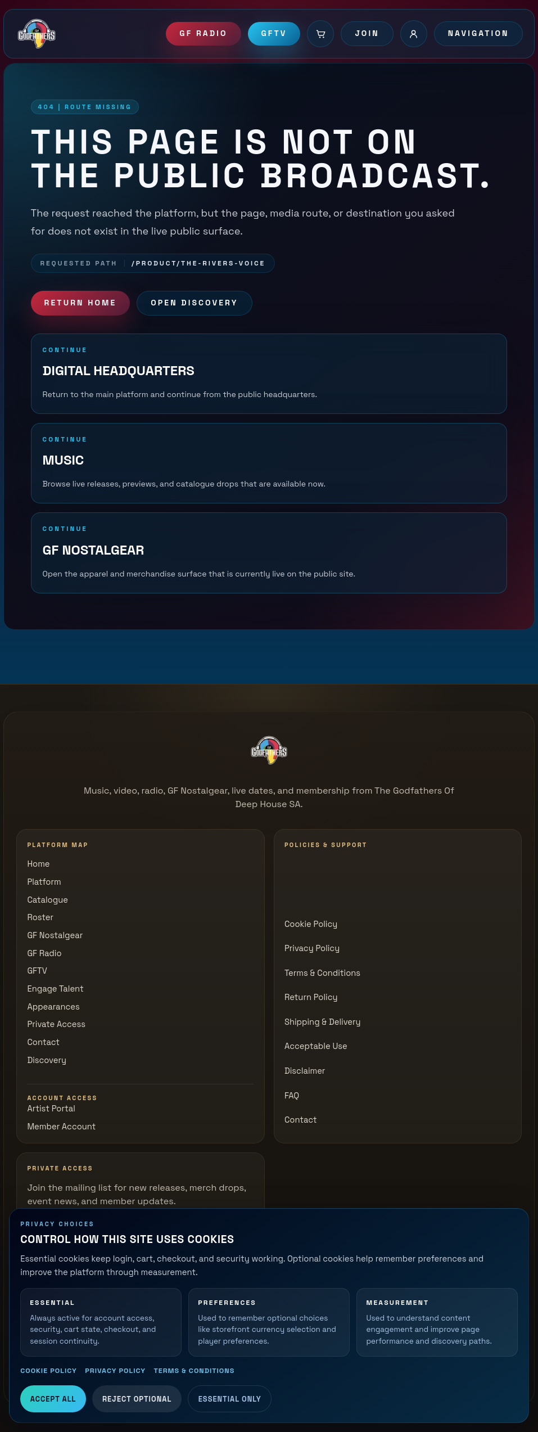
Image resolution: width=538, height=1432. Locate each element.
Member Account (61, 1127)
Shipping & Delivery (322, 1022)
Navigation (478, 33)
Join (367, 33)
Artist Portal (51, 1109)
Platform (44, 882)
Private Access (56, 1024)
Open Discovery (194, 303)
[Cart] (320, 33)
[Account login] (413, 33)
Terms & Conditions (193, 1370)
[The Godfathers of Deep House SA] (269, 750)
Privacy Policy (115, 1370)
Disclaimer (304, 1071)
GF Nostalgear (55, 935)
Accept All (53, 1399)
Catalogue (47, 900)
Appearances (53, 1007)
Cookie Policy (48, 1370)
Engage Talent (55, 989)
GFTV (274, 33)
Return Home (80, 303)
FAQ (291, 1096)
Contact (43, 1042)
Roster (40, 917)
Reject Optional (136, 1399)
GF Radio (203, 33)
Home (38, 864)
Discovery (46, 1060)
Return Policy (311, 997)
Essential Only (229, 1399)
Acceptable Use (315, 1046)
